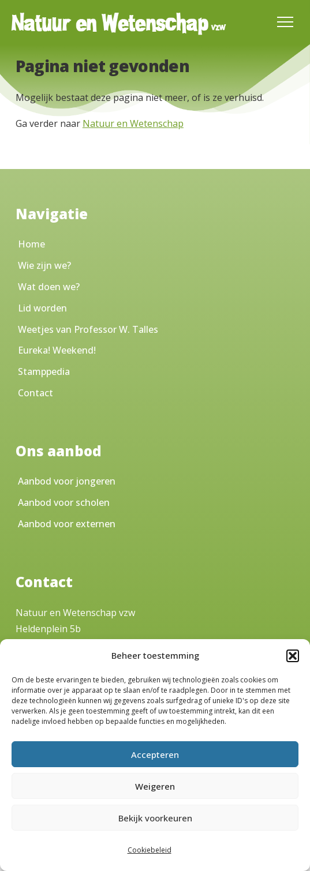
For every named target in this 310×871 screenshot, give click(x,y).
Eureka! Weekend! (57, 350)
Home (31, 244)
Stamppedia (44, 371)
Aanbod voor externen (66, 523)
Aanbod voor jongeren (66, 481)
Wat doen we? (49, 286)
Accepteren (155, 754)
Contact (35, 392)
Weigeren (155, 786)
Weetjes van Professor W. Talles (88, 329)
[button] (292, 656)
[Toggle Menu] (285, 22)
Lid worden (42, 308)
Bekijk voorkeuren (155, 818)
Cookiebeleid (149, 850)
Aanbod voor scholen (64, 502)
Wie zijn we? (44, 265)
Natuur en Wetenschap (133, 123)
